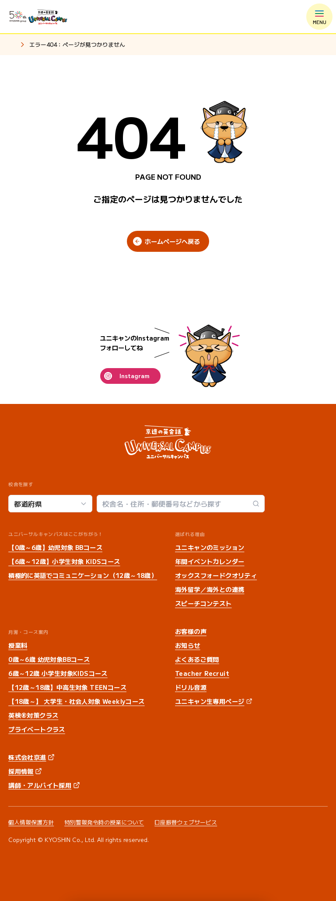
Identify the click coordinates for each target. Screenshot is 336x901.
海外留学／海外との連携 (209, 589)
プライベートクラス (36, 729)
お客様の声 (190, 631)
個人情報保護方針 (31, 822)
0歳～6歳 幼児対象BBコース (49, 659)
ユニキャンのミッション (209, 547)
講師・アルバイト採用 (39, 785)
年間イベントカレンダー (209, 561)
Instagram (134, 376)
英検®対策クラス (33, 715)
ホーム (11, 45)
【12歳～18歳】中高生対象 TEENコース (67, 687)
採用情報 (21, 771)
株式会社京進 (27, 757)
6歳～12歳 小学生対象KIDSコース (58, 673)
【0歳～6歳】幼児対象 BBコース (55, 547)
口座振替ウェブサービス (185, 822)
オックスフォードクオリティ (216, 575)
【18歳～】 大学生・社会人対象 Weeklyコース (76, 701)
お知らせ (187, 645)
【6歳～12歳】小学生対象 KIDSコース (64, 561)
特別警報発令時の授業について (104, 822)
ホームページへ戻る (172, 241)
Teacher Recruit (202, 673)
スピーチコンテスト (203, 603)
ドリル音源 (190, 687)
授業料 (17, 645)
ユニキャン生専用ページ (209, 701)
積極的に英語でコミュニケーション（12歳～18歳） (82, 575)
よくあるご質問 (197, 659)
